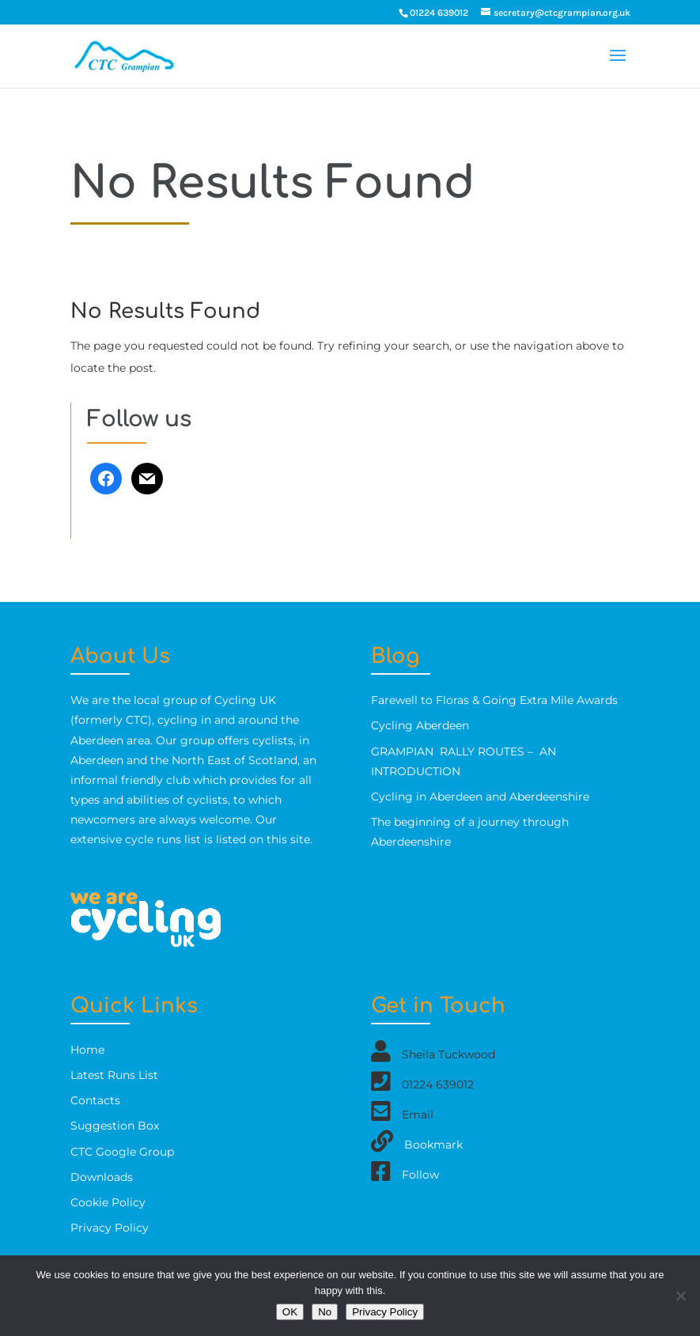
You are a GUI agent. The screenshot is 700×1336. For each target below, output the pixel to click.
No (324, 1312)
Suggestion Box (114, 1125)
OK (289, 1312)
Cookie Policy (108, 1202)
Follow (420, 1174)
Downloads (101, 1177)
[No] (680, 1296)
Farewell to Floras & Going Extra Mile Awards (494, 700)
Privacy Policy (109, 1228)
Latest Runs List (114, 1075)
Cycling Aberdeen (420, 725)
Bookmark (433, 1144)
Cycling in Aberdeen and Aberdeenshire (480, 796)
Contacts (95, 1100)
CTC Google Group (122, 1152)
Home (87, 1050)
